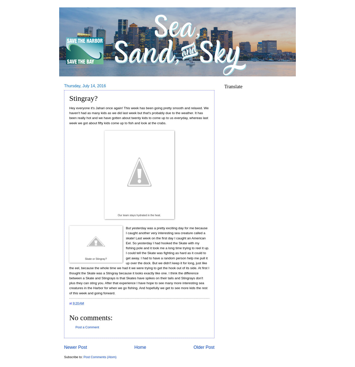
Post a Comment (87, 327)
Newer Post (75, 347)
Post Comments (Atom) (100, 357)
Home (140, 347)
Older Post (204, 347)
